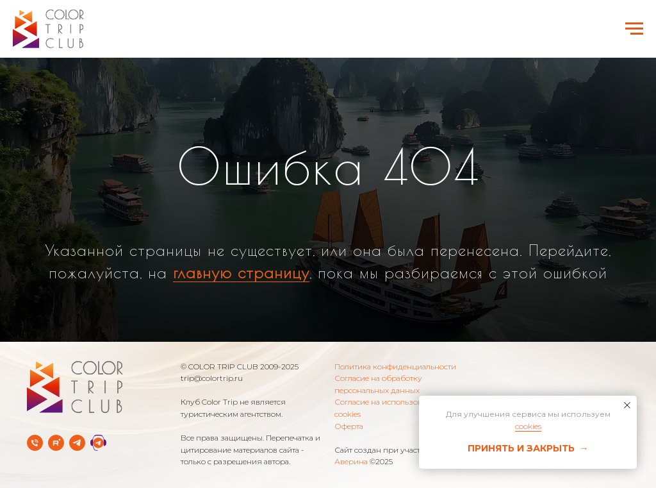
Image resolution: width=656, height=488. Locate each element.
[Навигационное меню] (634, 28)
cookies (528, 426)
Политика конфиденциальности (395, 366)
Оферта (348, 426)
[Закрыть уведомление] (627, 405)
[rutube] (56, 443)
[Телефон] (35, 443)
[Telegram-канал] (77, 443)
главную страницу (241, 273)
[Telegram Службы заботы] (98, 443)
